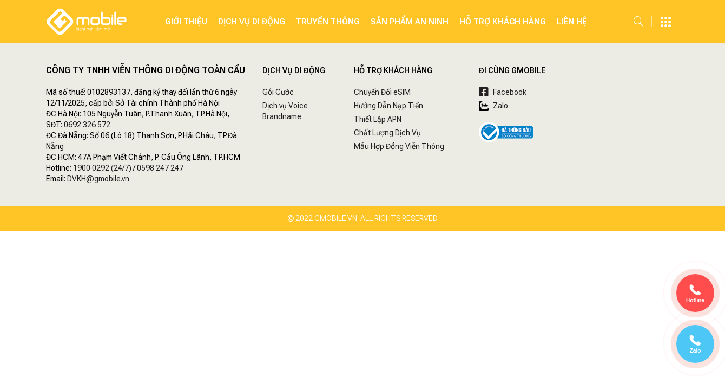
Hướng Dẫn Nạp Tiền (388, 105)
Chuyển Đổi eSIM (382, 92)
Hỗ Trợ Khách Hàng (502, 22)
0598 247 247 (160, 168)
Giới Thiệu (186, 22)
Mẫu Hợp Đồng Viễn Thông (399, 146)
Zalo (493, 105)
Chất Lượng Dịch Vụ (387, 132)
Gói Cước (278, 92)
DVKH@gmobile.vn (98, 178)
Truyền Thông (328, 22)
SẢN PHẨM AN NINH (410, 22)
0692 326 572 (87, 124)
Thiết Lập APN (377, 119)
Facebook (502, 92)
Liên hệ (572, 22)
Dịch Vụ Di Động (251, 22)
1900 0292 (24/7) (102, 168)
